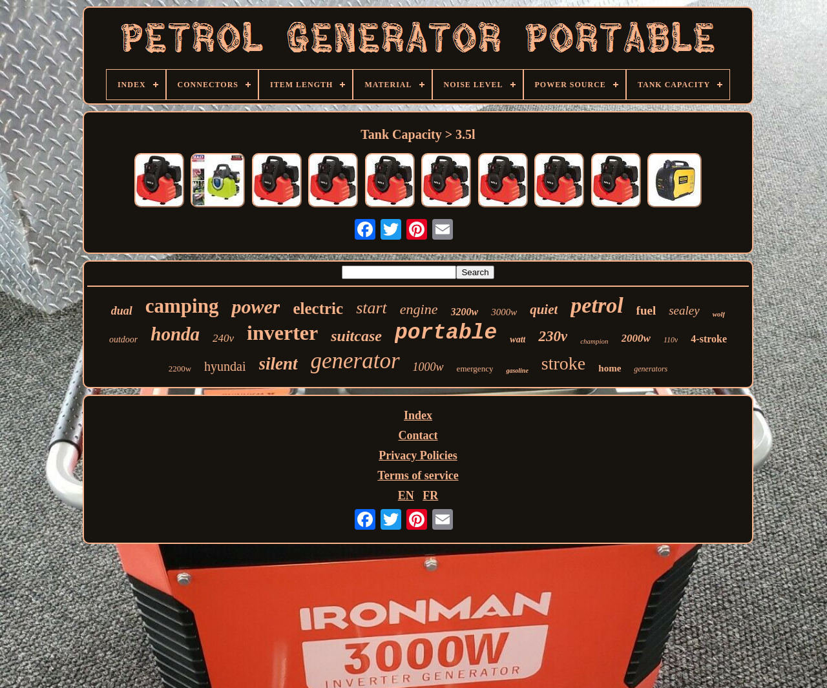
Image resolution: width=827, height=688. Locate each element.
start (371, 307)
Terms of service (417, 475)
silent (278, 363)
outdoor (123, 339)
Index (418, 415)
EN (406, 495)
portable (446, 333)
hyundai (225, 366)
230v (552, 336)
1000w (428, 366)
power (255, 306)
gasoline (517, 370)
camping (182, 306)
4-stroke (709, 338)
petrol (597, 305)
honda (175, 334)
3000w (504, 312)
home (609, 368)
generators (650, 368)
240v (223, 338)
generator (355, 360)
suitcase (356, 336)
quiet (544, 309)
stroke (563, 363)
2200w (180, 368)
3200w (465, 311)
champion (594, 341)
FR (430, 495)
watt (517, 339)
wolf (719, 314)
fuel (646, 310)
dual (121, 310)
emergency (475, 368)
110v (671, 339)
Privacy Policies (418, 455)
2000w (636, 338)
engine (419, 309)
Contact (418, 435)
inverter (282, 332)
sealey (684, 310)
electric (318, 308)
